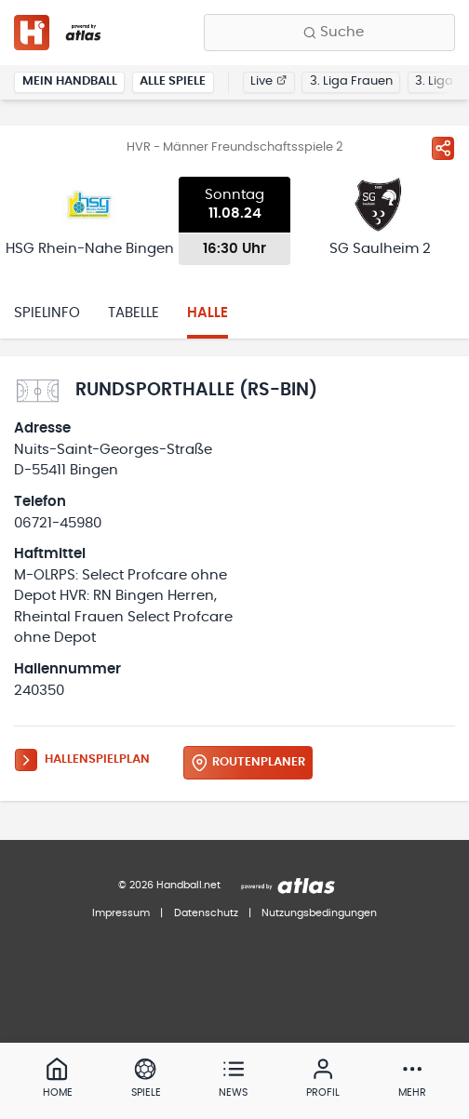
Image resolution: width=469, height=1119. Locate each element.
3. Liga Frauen (351, 81)
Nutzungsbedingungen (319, 913)
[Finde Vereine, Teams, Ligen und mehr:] (329, 32)
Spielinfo (47, 313)
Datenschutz (206, 913)
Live (268, 81)
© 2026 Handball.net (169, 885)
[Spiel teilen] (443, 148)
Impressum (121, 913)
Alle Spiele (173, 81)
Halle (207, 313)
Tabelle (133, 313)
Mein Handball (69, 81)
